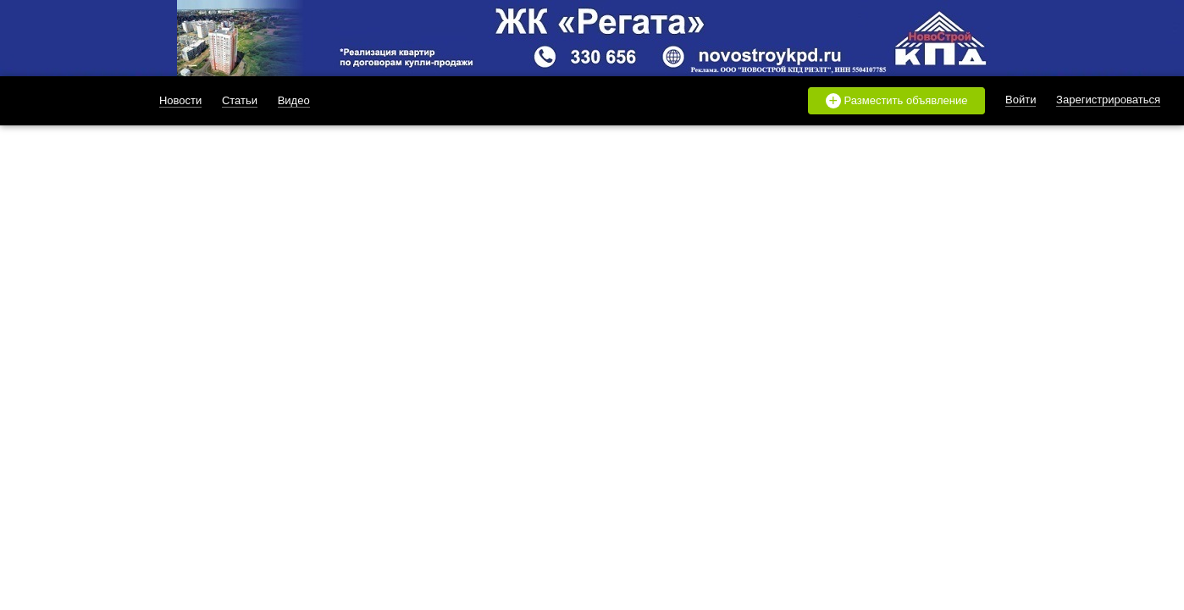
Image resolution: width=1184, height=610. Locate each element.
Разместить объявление (897, 100)
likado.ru (70, 101)
